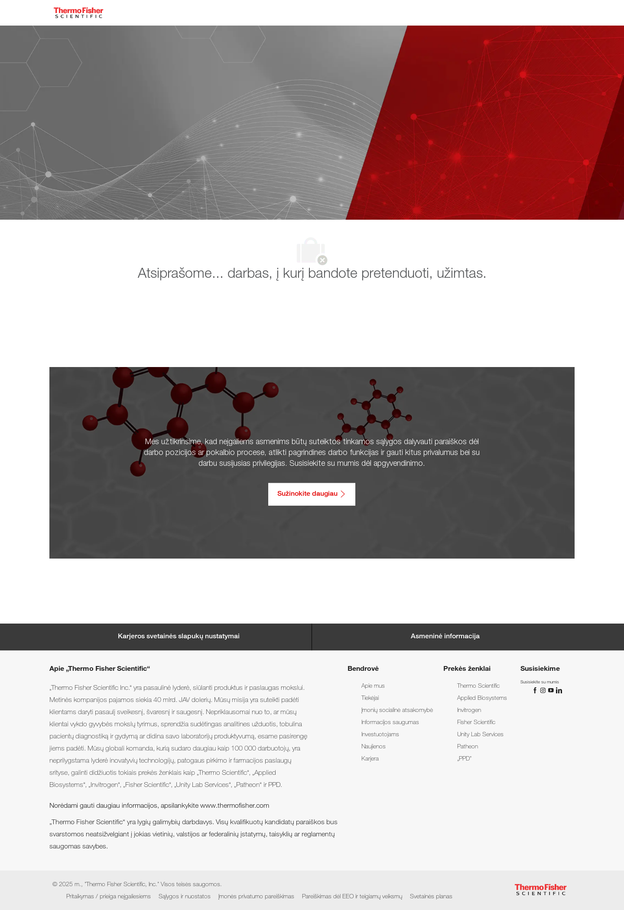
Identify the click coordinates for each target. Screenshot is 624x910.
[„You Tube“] (552, 690)
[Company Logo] (78, 13)
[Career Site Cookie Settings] (178, 637)
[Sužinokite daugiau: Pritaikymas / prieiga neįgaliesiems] (311, 494)
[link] (373, 686)
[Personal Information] (445, 637)
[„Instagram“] (544, 690)
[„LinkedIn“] (559, 690)
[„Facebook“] (536, 690)
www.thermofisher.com (234, 806)
